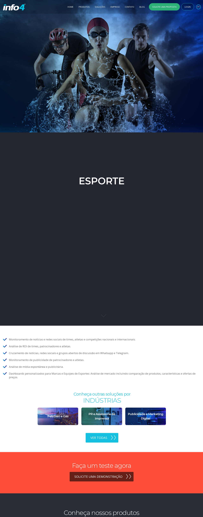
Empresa (115, 6)
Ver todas (98, 438)
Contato (129, 6)
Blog (142, 6)
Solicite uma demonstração (98, 476)
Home (70, 6)
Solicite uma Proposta (164, 6)
